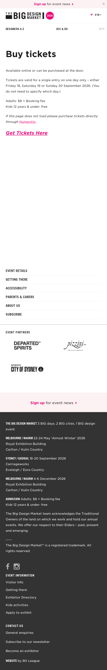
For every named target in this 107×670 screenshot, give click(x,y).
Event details (16, 271)
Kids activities (17, 605)
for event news (53, 4)
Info (101, 29)
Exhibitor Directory (21, 597)
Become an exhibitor (22, 651)
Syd (97, 14)
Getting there (17, 279)
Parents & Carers (20, 297)
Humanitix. (27, 122)
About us (13, 305)
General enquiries (19, 633)
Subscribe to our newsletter (28, 642)
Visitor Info (14, 582)
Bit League (31, 661)
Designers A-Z (15, 29)
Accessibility (16, 288)
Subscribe (14, 314)
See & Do (62, 29)
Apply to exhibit (18, 612)
